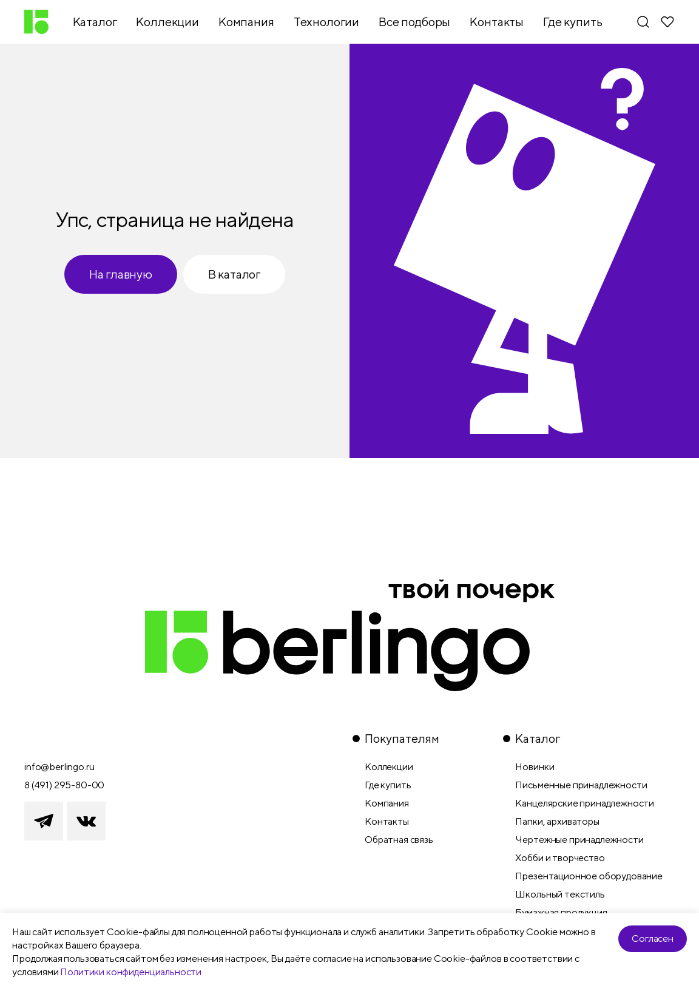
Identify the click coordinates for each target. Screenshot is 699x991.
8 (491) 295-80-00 (64, 785)
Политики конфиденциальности (130, 972)
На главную (120, 274)
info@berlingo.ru (59, 767)
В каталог (234, 274)
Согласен (653, 938)
